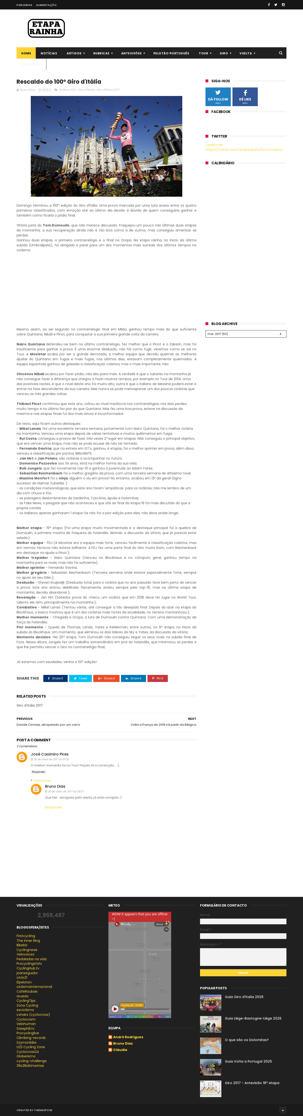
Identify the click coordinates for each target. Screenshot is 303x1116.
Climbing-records (31, 1037)
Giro (224, 53)
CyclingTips (26, 1000)
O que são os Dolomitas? (247, 1040)
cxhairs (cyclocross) (33, 1014)
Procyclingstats (29, 963)
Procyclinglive (28, 1033)
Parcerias (24, 5)
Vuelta (246, 53)
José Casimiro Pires (50, 754)
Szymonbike (26, 1042)
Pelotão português (171, 53)
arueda (22, 996)
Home (26, 53)
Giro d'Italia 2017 (108, 90)
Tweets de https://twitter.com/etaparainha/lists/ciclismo (244, 147)
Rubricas (101, 53)
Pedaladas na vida (32, 959)
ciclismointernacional (34, 986)
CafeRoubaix (27, 991)
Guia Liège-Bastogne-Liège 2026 (253, 1018)
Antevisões (131, 53)
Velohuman (26, 1023)
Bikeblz (22, 945)
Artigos (74, 53)
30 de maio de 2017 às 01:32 (51, 759)
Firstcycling (26, 936)
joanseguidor (27, 973)
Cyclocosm (26, 1019)
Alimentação (46, 5)
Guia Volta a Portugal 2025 (248, 1061)
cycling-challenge (32, 1061)
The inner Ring (28, 940)
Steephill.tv (26, 1028)
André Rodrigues (128, 1037)
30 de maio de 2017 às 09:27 (66, 791)
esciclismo (25, 1009)
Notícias (49, 53)
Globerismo (26, 1056)
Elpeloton (24, 982)
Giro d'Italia (86, 90)
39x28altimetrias (30, 1065)
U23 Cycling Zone (31, 1047)
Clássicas (30, 65)
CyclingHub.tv (28, 968)
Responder (38, 772)
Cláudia (120, 1050)
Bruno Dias (55, 786)
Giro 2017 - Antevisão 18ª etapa (252, 1083)
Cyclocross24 (28, 1051)
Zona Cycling (27, 1005)
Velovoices (25, 954)
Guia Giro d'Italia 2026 (244, 996)
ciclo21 (22, 977)
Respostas (42, 780)
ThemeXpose (43, 1110)
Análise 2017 (67, 90)
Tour (203, 53)
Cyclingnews (27, 949)
